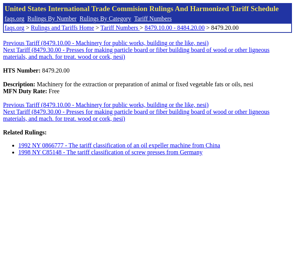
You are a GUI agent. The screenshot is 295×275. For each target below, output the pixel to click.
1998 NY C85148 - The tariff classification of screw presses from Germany (110, 152)
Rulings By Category (105, 18)
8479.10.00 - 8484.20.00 (175, 27)
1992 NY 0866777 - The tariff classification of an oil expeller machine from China (119, 145)
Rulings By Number (52, 18)
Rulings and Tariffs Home (62, 27)
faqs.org (14, 18)
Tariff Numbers (153, 18)
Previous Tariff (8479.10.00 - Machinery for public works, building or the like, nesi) (106, 43)
